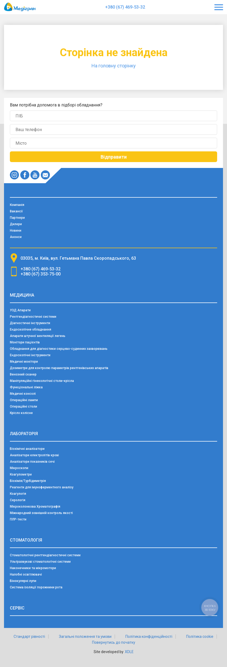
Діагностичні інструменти (30, 323)
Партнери (17, 218)
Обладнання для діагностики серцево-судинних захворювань (58, 349)
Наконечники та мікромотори (33, 568)
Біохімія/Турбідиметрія (28, 481)
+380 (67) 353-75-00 (41, 274)
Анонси (16, 237)
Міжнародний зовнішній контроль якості (41, 513)
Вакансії (16, 211)
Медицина (22, 295)
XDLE (129, 652)
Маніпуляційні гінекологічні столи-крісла (42, 381)
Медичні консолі (23, 394)
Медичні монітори (24, 361)
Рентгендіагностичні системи (33, 317)
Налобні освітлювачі (26, 574)
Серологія (17, 500)
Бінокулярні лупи (23, 581)
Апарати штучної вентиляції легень (37, 336)
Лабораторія (24, 433)
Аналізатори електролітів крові (34, 455)
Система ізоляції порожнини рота (36, 587)
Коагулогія (18, 494)
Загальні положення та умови (85, 636)
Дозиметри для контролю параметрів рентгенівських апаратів (59, 368)
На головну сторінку (113, 65)
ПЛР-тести (18, 519)
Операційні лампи (24, 400)
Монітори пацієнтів (25, 342)
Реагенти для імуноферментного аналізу (41, 487)
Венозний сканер (23, 374)
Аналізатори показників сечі (32, 461)
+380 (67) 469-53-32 (125, 7)
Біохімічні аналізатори (27, 449)
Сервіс (17, 608)
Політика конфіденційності (148, 636)
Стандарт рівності (29, 636)
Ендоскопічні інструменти (30, 355)
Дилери (16, 224)
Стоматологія (26, 540)
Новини (15, 230)
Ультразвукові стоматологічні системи (40, 562)
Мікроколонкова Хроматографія (35, 506)
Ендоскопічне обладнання (30, 329)
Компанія (17, 205)
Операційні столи (23, 406)
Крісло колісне (21, 413)
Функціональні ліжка (26, 387)
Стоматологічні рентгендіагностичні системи (45, 555)
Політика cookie (199, 636)
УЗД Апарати (20, 310)
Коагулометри (21, 474)
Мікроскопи (19, 468)
